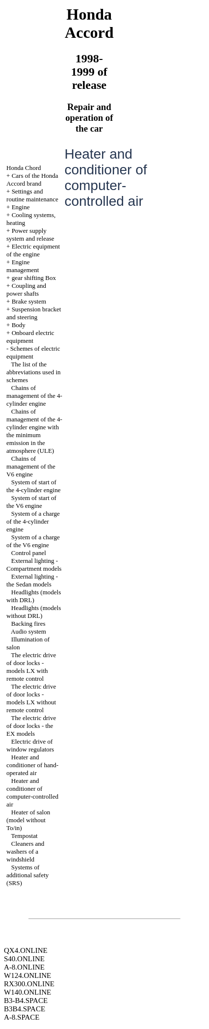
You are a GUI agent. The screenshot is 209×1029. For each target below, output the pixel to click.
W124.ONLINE (27, 975)
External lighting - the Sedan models (32, 580)
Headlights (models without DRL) (33, 611)
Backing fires (28, 623)
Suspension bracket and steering (33, 313)
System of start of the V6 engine (31, 501)
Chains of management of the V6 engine (30, 466)
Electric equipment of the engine (33, 250)
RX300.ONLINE (29, 984)
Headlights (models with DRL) (33, 596)
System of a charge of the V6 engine (33, 541)
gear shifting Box (34, 277)
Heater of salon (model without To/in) (28, 820)
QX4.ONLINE (26, 950)
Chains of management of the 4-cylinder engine (34, 395)
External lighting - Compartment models (33, 564)
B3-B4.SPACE (26, 1000)
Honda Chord (23, 167)
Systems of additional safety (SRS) (27, 875)
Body (19, 325)
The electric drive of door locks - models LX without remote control (31, 698)
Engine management (22, 266)
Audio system (28, 631)
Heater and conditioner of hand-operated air (32, 765)
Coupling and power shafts (26, 289)
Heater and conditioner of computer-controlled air (32, 792)
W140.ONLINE (27, 992)
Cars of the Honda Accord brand (32, 179)
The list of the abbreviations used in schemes (33, 372)
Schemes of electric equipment (33, 352)
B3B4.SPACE (24, 1009)
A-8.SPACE (21, 1017)
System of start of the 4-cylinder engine (33, 486)
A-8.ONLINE (24, 967)
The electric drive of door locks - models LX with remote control (31, 666)
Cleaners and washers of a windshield (25, 851)
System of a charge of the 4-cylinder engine (33, 521)
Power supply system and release (30, 234)
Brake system (29, 301)
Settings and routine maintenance (32, 195)
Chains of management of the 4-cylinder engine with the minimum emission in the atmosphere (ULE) (34, 431)
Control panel (28, 552)
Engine (21, 207)
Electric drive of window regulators (30, 745)
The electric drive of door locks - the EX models (31, 725)
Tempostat (24, 835)
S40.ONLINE (24, 959)
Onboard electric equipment (30, 336)
